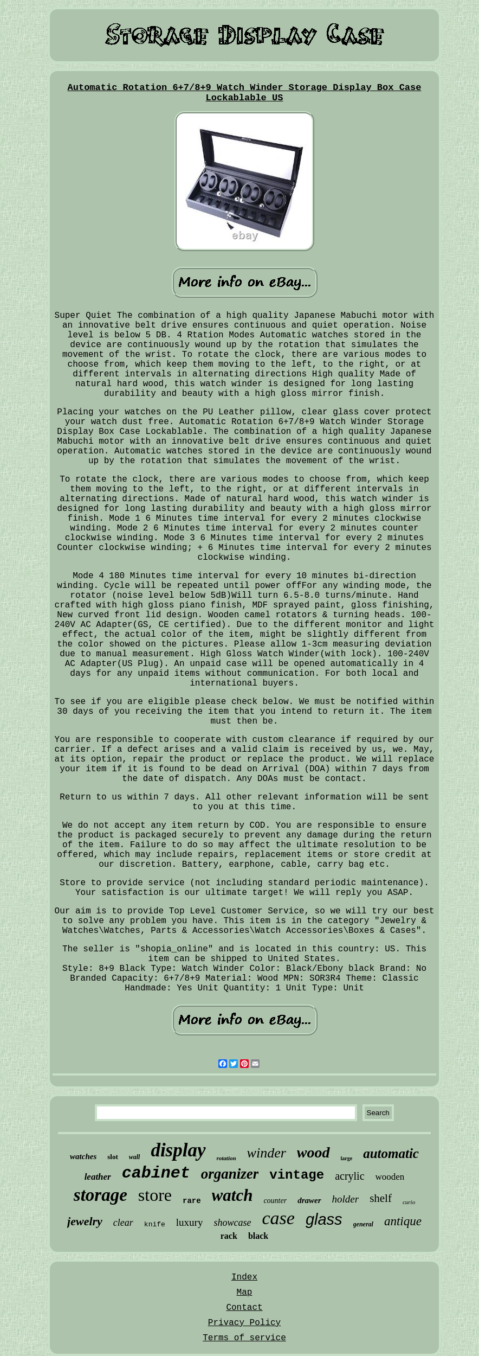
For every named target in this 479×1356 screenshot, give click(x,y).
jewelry (84, 1221)
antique (403, 1221)
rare (192, 1201)
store (155, 1195)
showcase (232, 1222)
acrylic (349, 1176)
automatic (391, 1153)
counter (275, 1201)
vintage (296, 1175)
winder (266, 1153)
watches (83, 1156)
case (278, 1218)
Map (245, 1292)
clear (123, 1222)
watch (232, 1195)
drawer (309, 1200)
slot (112, 1157)
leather (98, 1177)
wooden (390, 1177)
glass (324, 1219)
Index (244, 1277)
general (363, 1224)
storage (100, 1195)
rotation (226, 1158)
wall (134, 1157)
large (347, 1158)
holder (345, 1199)
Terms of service (244, 1338)
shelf (381, 1198)
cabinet (156, 1173)
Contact (244, 1308)
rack (229, 1235)
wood (313, 1152)
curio (409, 1202)
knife (154, 1224)
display (178, 1150)
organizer (230, 1174)
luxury (189, 1222)
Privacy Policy (244, 1323)
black (258, 1235)
